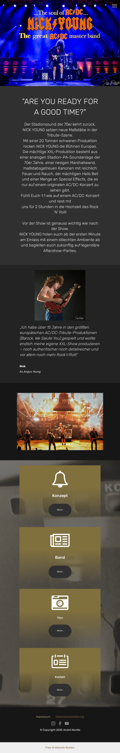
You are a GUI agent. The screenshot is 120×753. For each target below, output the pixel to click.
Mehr (60, 510)
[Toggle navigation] (114, 5)
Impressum (43, 716)
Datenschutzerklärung (70, 716)
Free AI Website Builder (60, 747)
